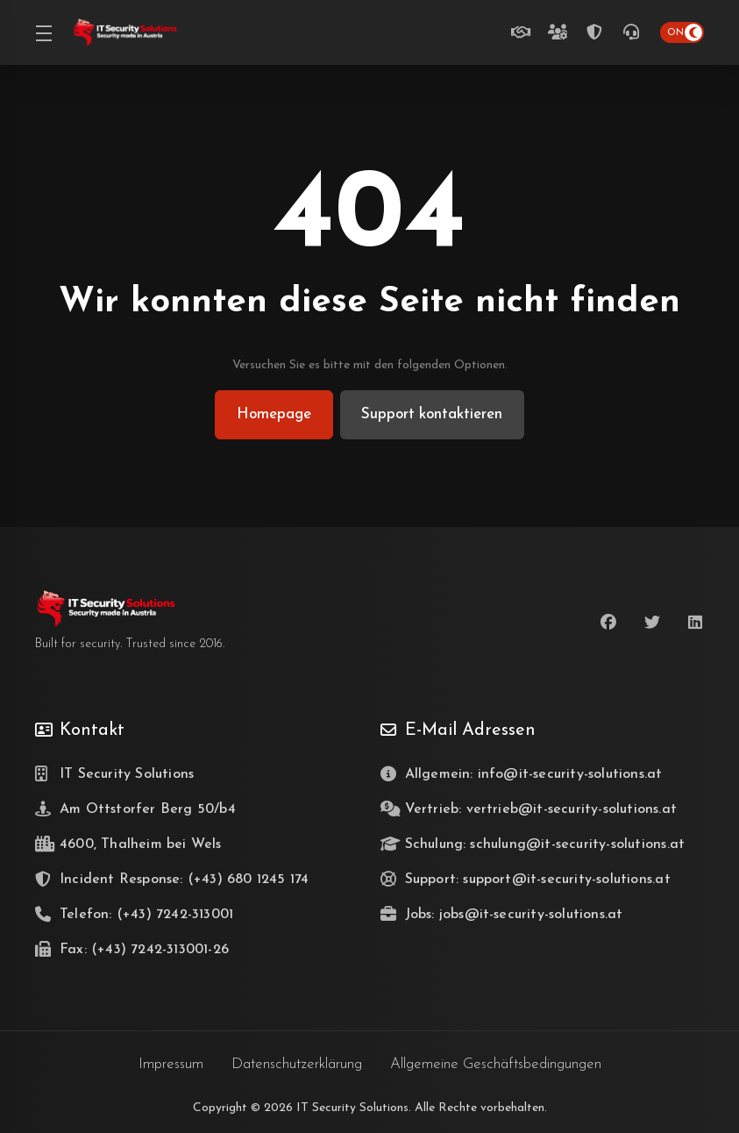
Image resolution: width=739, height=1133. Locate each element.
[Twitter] (652, 623)
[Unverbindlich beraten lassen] (524, 32)
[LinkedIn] (696, 623)
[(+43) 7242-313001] (634, 32)
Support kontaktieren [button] (432, 414)
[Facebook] (608, 623)
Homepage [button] (272, 414)
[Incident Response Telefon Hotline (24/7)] (597, 32)
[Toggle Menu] (43, 32)
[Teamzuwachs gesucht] (561, 32)
